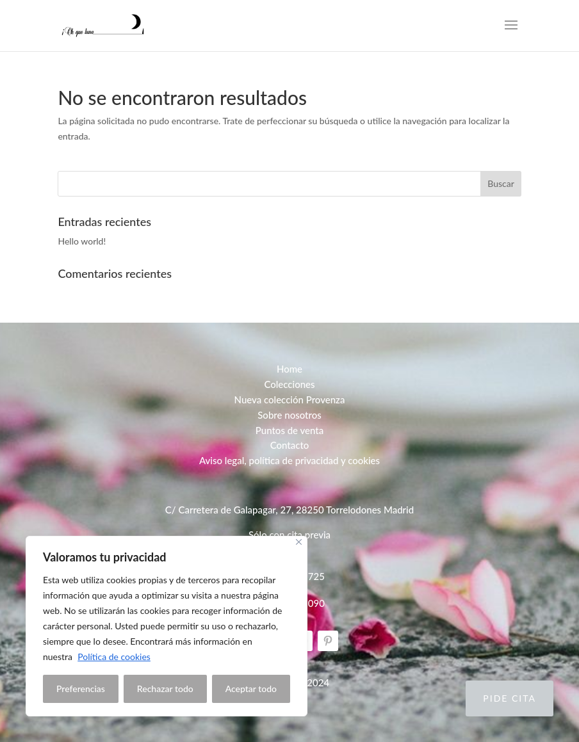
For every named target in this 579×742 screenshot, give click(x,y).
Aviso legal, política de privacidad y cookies (289, 460)
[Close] (299, 542)
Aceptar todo (251, 688)
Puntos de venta (289, 430)
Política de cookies (114, 656)
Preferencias (80, 688)
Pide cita (509, 698)
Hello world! (82, 241)
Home (289, 369)
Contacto (289, 445)
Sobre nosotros (289, 415)
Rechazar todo (165, 688)
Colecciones (289, 384)
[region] (166, 626)
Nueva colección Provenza (289, 399)
